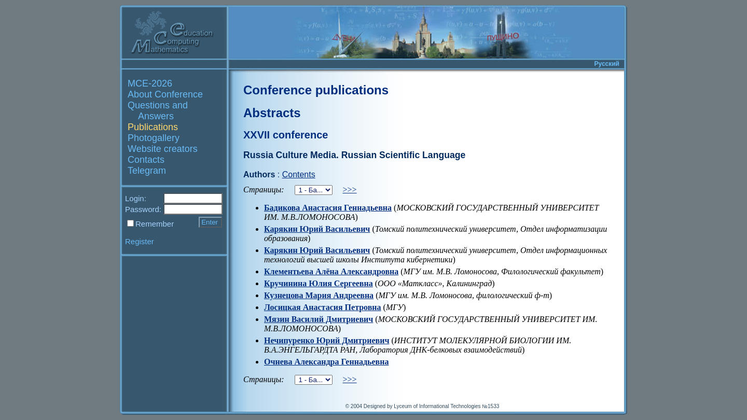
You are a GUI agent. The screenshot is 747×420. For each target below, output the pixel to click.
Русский (607, 63)
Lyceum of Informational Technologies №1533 (446, 406)
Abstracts (272, 113)
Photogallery (153, 138)
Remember (154, 223)
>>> (350, 189)
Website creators (163, 149)
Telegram (147, 170)
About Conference (165, 94)
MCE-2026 (150, 83)
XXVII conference (285, 135)
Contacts (146, 160)
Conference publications (316, 90)
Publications (153, 127)
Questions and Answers (158, 110)
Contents (298, 174)
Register (139, 241)
